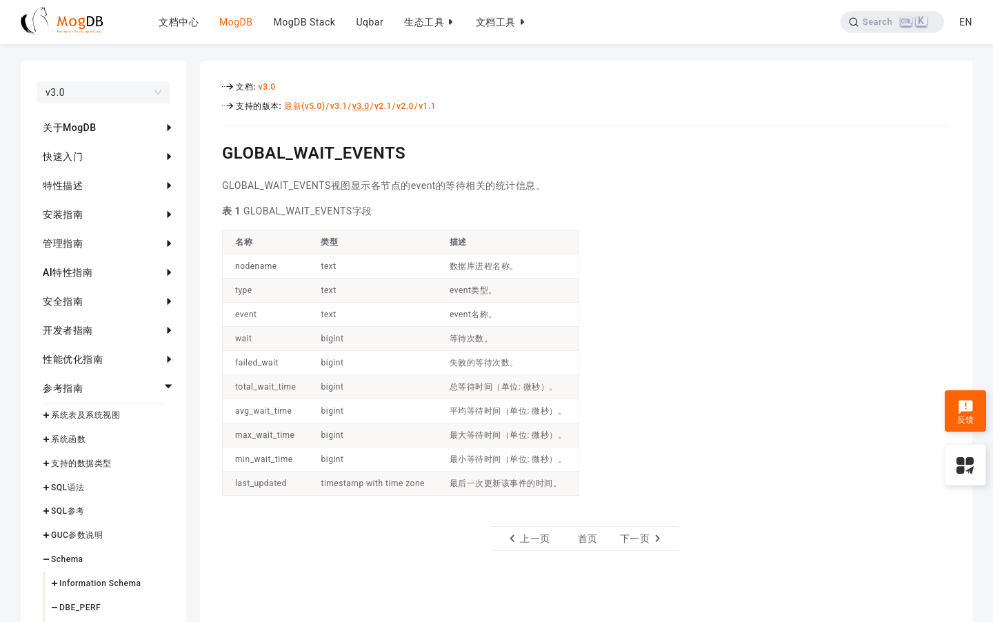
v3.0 (267, 87)
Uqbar (369, 22)
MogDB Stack (304, 22)
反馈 (965, 412)
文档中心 (179, 22)
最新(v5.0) (304, 106)
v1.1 (427, 106)
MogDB (235, 22)
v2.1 (383, 106)
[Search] (892, 22)
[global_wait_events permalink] (212, 151)
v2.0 (405, 106)
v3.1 (339, 106)
